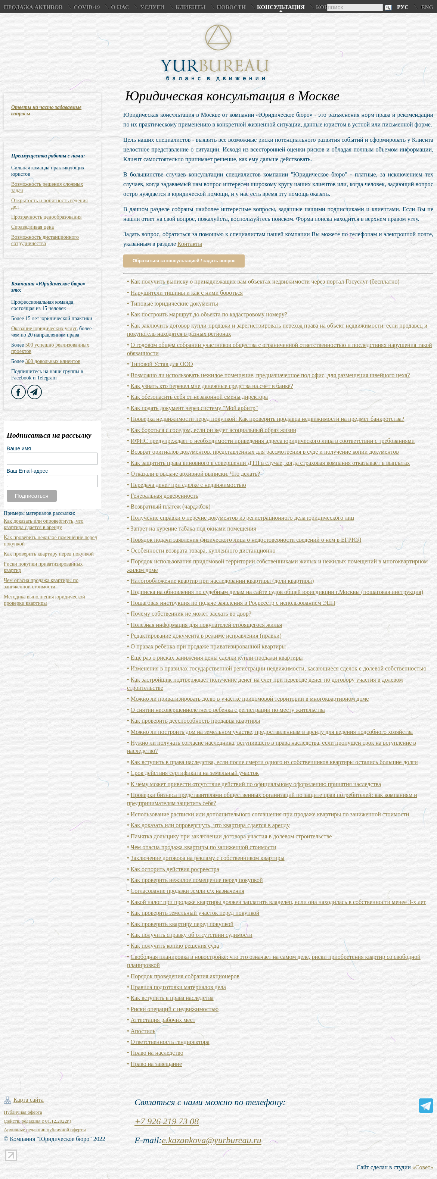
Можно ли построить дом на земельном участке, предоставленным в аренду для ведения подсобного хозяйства (272, 732)
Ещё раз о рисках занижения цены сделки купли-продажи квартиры (217, 657)
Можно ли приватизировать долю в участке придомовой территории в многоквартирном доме (250, 698)
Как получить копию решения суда (175, 945)
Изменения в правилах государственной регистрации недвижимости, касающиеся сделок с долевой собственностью (279, 668)
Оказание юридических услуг (44, 328)
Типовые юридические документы (174, 303)
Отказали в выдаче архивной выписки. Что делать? (195, 473)
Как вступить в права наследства (172, 998)
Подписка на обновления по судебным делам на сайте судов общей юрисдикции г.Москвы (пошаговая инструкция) (277, 592)
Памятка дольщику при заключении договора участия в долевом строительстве (231, 836)
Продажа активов (33, 7)
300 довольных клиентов (52, 361)
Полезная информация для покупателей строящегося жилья (206, 625)
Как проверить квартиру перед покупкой (49, 554)
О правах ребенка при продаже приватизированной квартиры (208, 646)
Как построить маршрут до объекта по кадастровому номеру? (209, 314)
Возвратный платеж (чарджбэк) (171, 506)
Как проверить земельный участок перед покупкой (195, 913)
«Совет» (422, 1167)
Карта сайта (28, 1100)
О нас (120, 7)
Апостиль (143, 1031)
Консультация (281, 7)
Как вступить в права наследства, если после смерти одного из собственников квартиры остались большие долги (274, 762)
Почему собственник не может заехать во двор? (191, 613)
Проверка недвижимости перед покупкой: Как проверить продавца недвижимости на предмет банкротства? (268, 419)
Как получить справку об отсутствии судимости (191, 935)
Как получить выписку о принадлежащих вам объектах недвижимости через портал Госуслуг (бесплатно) (265, 281)
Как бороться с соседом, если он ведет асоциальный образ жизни (213, 430)
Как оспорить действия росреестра (175, 869)
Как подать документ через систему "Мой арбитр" (194, 408)
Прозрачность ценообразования (46, 217)
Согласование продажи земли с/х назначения (188, 891)
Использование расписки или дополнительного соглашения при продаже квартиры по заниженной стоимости (270, 814)
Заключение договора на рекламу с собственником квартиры (208, 858)
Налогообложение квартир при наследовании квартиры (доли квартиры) (222, 581)
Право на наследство (157, 1053)
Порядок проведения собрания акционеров (185, 976)
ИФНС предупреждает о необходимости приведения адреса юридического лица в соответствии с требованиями (273, 441)
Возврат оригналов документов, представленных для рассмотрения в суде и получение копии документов (265, 451)
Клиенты (190, 7)
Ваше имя (19, 448)
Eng (427, 7)
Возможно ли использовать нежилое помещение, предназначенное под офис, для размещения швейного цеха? (270, 375)
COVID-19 (87, 7)
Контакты (189, 244)
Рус (403, 7)
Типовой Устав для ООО (162, 364)
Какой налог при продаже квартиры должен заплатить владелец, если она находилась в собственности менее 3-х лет (278, 902)
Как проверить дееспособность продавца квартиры (195, 720)
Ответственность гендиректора (170, 1042)
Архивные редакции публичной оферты (45, 1129)
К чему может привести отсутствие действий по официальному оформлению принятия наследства (256, 784)
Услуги (152, 7)
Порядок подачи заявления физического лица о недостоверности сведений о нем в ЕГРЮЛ (246, 540)
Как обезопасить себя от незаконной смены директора (199, 397)
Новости (231, 7)
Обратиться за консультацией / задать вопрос (184, 260)
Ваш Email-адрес (27, 471)
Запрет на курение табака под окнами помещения (193, 528)
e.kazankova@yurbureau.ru (211, 1140)
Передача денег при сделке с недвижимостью (188, 485)
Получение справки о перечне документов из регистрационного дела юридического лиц (242, 518)
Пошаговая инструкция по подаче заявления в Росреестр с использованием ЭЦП (233, 603)
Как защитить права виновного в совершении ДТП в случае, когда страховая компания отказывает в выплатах (270, 463)
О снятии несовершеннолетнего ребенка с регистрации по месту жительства (228, 710)
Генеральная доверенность (164, 495)
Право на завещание (156, 1064)
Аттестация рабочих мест (163, 1020)
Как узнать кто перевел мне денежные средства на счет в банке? (212, 386)
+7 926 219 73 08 (166, 1121)
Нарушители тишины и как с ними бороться (187, 293)
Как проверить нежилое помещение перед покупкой (197, 880)
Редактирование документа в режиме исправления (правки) (206, 635)
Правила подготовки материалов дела (178, 987)
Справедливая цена (32, 227)
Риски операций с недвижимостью (175, 1009)
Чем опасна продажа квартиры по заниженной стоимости (203, 847)
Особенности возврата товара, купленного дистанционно (203, 550)
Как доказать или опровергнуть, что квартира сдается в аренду (210, 825)
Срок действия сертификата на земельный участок (195, 773)
